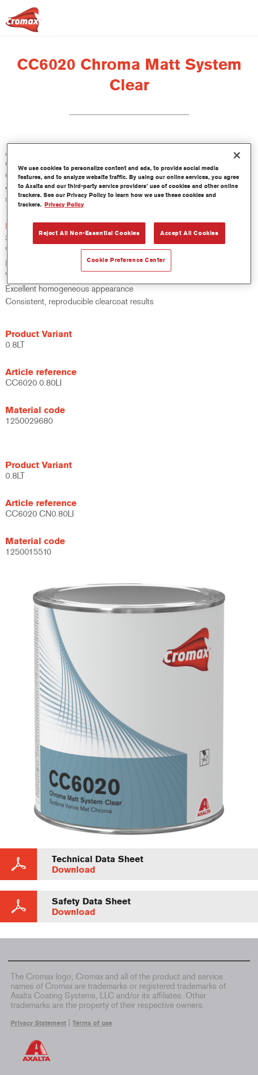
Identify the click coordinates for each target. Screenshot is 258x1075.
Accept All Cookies (189, 233)
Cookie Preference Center (126, 260)
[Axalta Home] (23, 24)
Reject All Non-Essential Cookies (89, 233)
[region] (129, 214)
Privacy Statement (38, 1023)
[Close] (236, 155)
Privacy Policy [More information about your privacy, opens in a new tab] (64, 204)
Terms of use (92, 1023)
